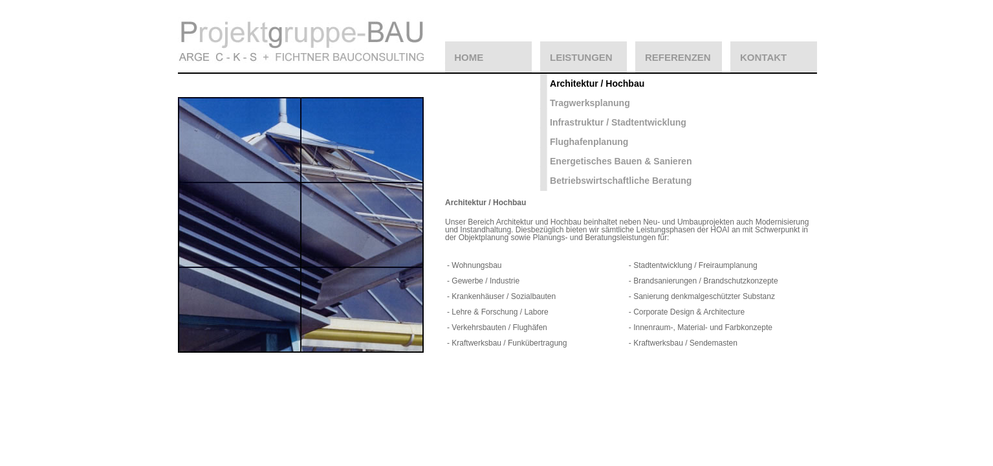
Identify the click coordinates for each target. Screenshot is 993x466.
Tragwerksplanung (590, 103)
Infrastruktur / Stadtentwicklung (618, 122)
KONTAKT (763, 57)
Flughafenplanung (589, 142)
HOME (468, 57)
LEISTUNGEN (581, 57)
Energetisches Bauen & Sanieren (621, 161)
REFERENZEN (678, 57)
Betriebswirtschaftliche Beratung (621, 180)
